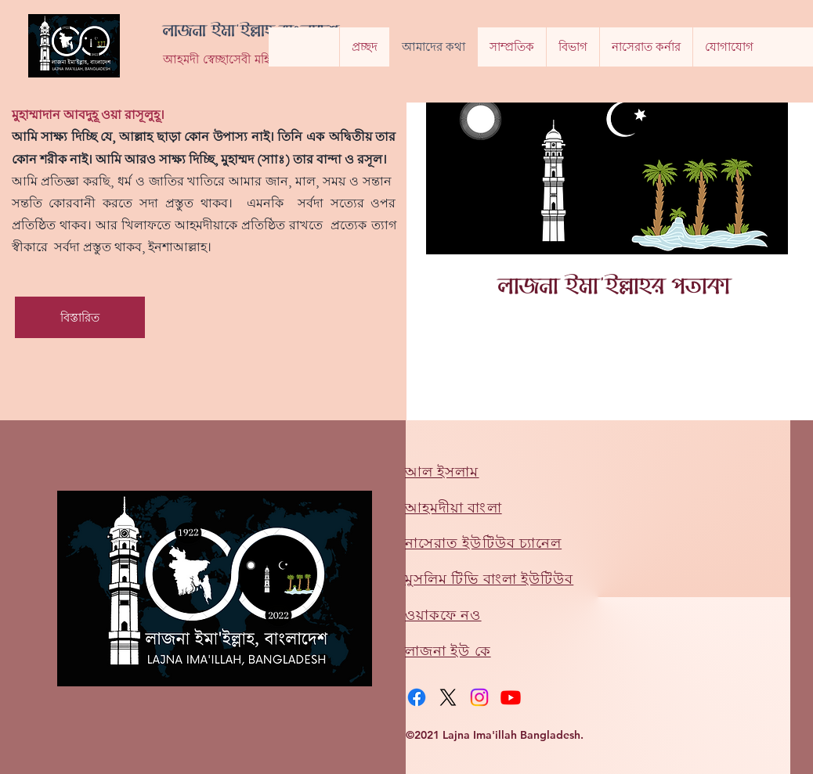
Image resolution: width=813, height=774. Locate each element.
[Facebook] (416, 697)
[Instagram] (479, 697)
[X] (448, 697)
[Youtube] (510, 697)
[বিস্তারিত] (80, 317)
